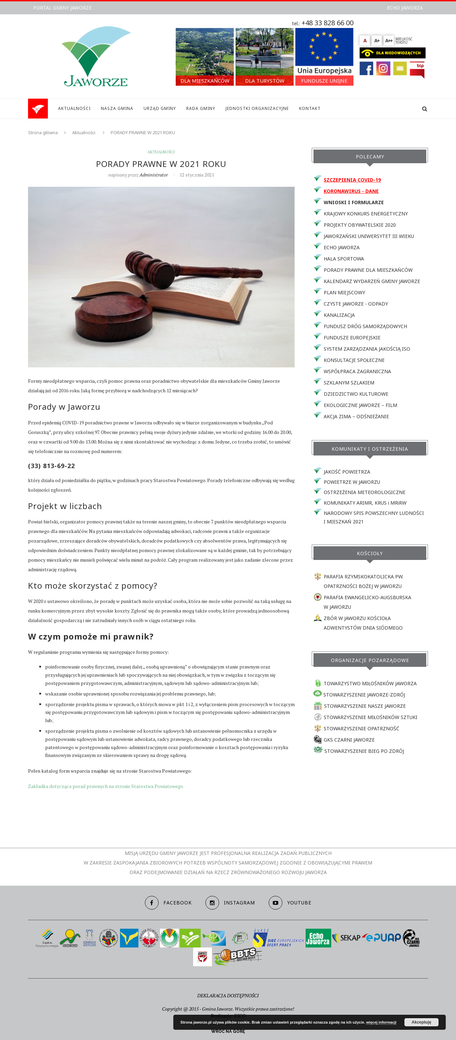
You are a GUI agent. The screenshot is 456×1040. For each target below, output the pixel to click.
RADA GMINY (200, 108)
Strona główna (43, 132)
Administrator (153, 174)
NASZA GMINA (117, 108)
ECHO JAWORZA (405, 7)
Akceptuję (421, 1022)
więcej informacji (381, 1022)
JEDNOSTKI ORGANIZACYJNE (257, 108)
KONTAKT (310, 108)
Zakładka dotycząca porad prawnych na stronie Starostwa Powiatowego (105, 786)
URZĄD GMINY (160, 108)
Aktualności (83, 132)
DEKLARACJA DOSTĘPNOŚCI (228, 995)
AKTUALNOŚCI (74, 108)
